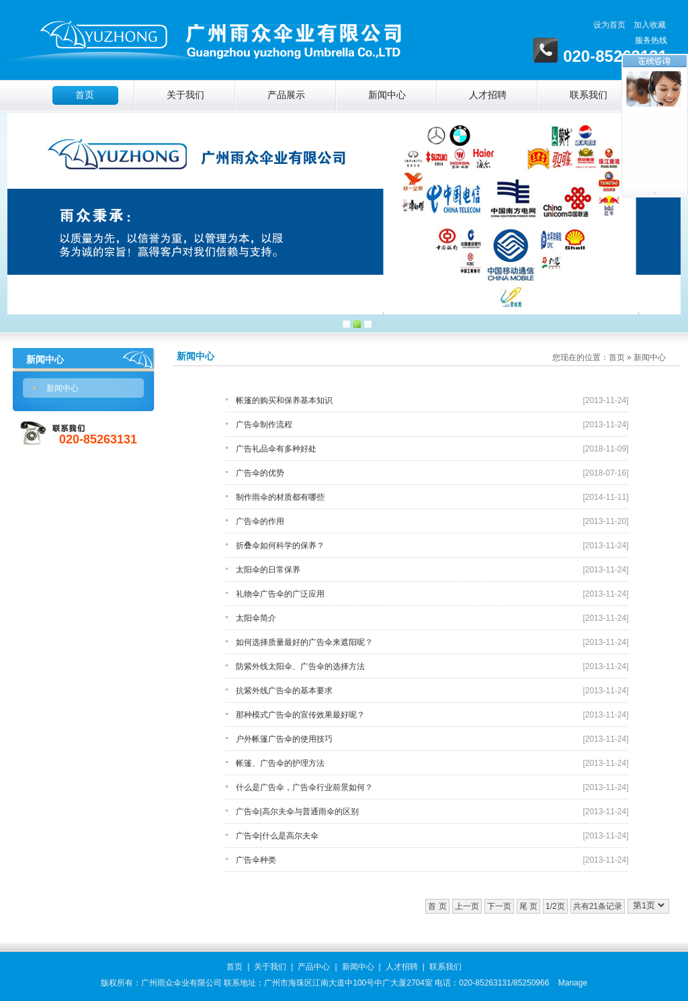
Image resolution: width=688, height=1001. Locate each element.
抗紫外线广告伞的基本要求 (284, 690)
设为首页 (609, 25)
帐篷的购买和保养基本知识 (284, 400)
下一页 (499, 906)
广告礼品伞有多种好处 (276, 448)
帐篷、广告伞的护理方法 (280, 763)
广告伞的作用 (260, 521)
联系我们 (588, 95)
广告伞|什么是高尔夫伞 (277, 835)
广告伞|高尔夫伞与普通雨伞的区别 (297, 811)
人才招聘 (488, 95)
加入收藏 (650, 25)
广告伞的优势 (260, 473)
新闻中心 (387, 95)
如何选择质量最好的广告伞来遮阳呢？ (304, 642)
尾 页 (528, 906)
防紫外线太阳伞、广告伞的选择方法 (300, 666)
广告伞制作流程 (264, 424)
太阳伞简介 (256, 618)
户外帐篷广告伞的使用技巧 (284, 739)
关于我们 (185, 95)
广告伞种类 (256, 860)
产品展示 (286, 95)
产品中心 (314, 966)
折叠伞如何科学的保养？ (280, 545)
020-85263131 (98, 439)
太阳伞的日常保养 (268, 569)
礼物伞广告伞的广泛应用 (280, 594)
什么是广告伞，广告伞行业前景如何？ (304, 787)
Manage (572, 983)
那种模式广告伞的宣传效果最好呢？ (300, 715)
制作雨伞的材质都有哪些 (280, 497)
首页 (84, 95)
